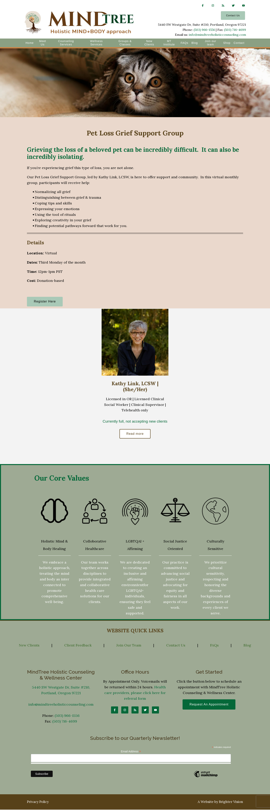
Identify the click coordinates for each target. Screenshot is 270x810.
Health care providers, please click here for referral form (135, 693)
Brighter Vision (231, 802)
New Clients (149, 43)
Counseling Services (66, 43)
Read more (135, 434)
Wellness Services (96, 43)
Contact (239, 42)
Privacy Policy (38, 802)
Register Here (45, 301)
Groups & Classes (125, 43)
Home (30, 42)
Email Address (131, 752)
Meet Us (42, 43)
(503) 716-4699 (235, 30)
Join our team (210, 43)
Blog (194, 42)
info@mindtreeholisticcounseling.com (217, 35)
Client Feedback (78, 646)
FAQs (184, 42)
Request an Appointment (209, 705)
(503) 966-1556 (204, 30)
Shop (227, 42)
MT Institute (169, 43)
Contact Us (233, 15)
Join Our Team (128, 646)
